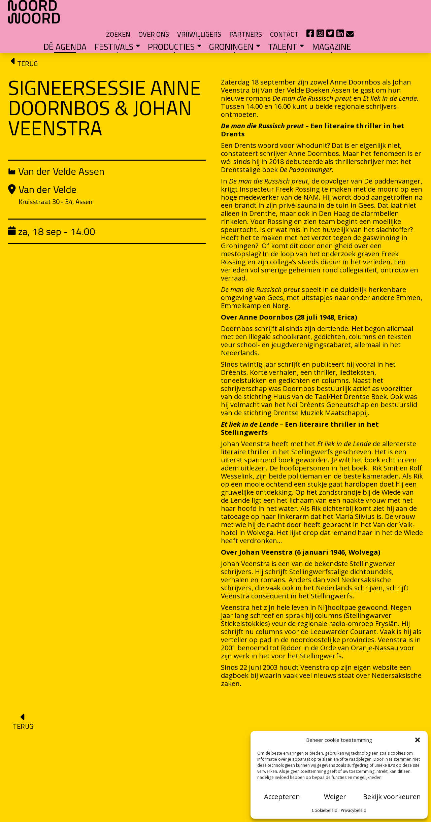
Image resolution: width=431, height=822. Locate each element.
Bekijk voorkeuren (392, 796)
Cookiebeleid (324, 810)
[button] (417, 739)
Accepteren (282, 796)
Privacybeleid (353, 810)
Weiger (335, 796)
